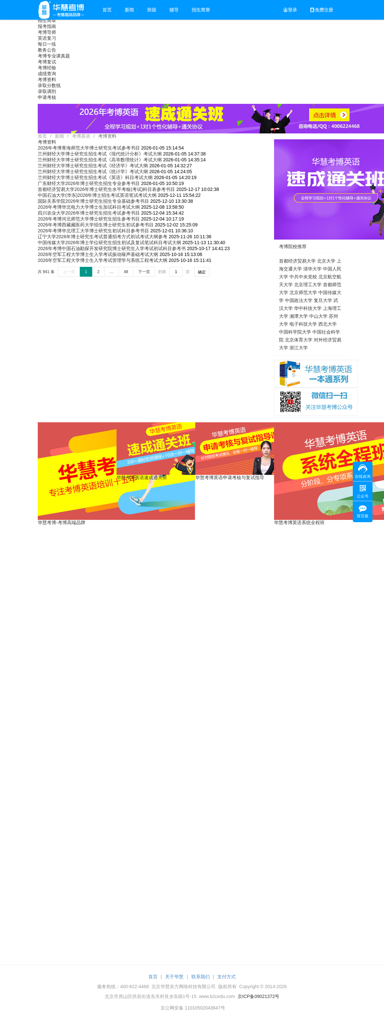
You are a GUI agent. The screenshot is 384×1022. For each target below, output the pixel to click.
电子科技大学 (303, 324)
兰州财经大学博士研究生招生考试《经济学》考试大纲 (93, 165)
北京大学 (326, 261)
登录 (290, 9)
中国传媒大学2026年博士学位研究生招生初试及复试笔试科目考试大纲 (109, 242)
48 (126, 271)
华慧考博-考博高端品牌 (61, 522)
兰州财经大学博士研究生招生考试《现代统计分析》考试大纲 (100, 153)
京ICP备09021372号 (259, 996)
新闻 (129, 9)
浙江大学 (298, 347)
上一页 (69, 271)
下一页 (144, 271)
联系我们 (200, 976)
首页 (107, 9)
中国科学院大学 (295, 332)
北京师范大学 (303, 292)
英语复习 (47, 38)
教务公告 (47, 50)
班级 (151, 9)
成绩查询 (47, 73)
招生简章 (201, 9)
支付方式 (226, 976)
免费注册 (321, 9)
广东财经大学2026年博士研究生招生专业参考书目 (89, 183)
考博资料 (47, 79)
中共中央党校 (303, 276)
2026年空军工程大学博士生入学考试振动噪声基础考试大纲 (98, 254)
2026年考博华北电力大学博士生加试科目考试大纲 (89, 207)
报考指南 (47, 26)
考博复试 (47, 61)
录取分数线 (49, 85)
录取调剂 (47, 91)
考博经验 (47, 67)
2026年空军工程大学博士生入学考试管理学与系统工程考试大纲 (102, 260)
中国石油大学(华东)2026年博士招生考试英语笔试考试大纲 (97, 195)
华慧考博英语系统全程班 (299, 522)
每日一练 (47, 44)
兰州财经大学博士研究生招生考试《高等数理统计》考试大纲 (100, 159)
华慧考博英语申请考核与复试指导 (229, 477)
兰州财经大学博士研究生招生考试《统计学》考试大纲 (93, 171)
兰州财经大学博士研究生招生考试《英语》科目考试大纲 (95, 177)
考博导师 (47, 32)
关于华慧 (174, 976)
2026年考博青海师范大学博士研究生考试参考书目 (89, 148)
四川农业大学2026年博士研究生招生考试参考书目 (89, 213)
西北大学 (327, 324)
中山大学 (318, 316)
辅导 (174, 9)
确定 (202, 272)
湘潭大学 (298, 316)
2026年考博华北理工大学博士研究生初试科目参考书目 (93, 230)
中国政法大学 (298, 300)
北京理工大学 (308, 284)
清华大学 (312, 268)
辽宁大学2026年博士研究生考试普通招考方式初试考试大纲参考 (102, 236)
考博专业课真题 (54, 55)
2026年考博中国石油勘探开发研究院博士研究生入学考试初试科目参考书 (112, 248)
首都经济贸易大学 (297, 261)
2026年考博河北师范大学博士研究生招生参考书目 (89, 218)
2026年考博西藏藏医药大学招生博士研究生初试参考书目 (96, 224)
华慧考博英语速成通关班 (142, 477)
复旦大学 (323, 300)
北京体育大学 (298, 339)
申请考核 (47, 97)
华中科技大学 (308, 308)
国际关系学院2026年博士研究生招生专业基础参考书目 (93, 201)
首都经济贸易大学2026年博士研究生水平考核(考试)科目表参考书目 (106, 189)
